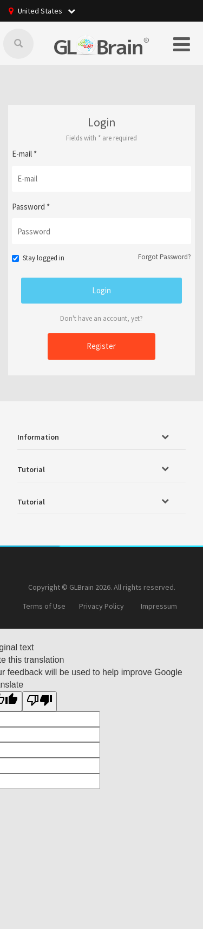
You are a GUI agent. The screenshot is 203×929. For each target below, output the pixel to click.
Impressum (159, 606)
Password (31, 206)
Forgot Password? (164, 256)
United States (46, 11)
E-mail (24, 154)
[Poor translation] (39, 701)
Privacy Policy (101, 606)
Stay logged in (38, 257)
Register (101, 346)
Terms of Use (44, 606)
